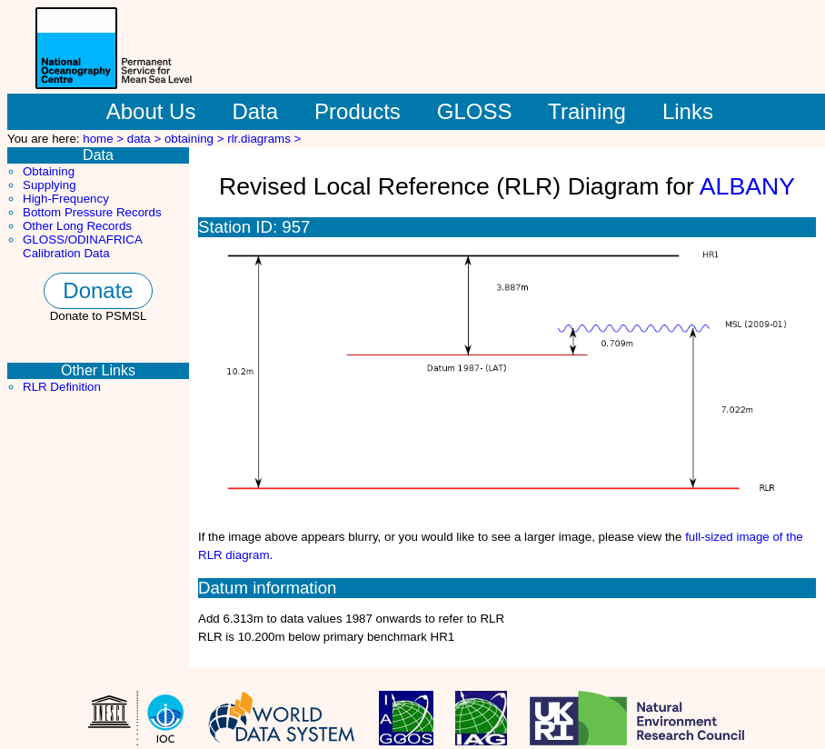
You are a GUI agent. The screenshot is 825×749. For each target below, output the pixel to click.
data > (145, 138)
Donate (98, 290)
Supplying (49, 185)
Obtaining (49, 171)
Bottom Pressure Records (92, 212)
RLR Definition (62, 387)
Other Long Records (77, 226)
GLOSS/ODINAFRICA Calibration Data (82, 246)
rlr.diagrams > (264, 138)
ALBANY (747, 186)
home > (105, 138)
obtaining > (195, 138)
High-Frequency (66, 198)
